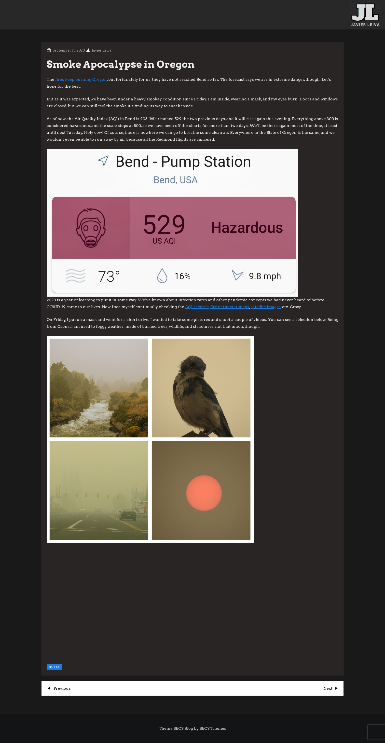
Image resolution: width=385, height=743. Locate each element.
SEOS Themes (213, 728)
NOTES (54, 666)
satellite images (266, 306)
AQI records (197, 306)
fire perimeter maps (229, 306)
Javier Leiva (101, 50)
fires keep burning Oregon (81, 79)
